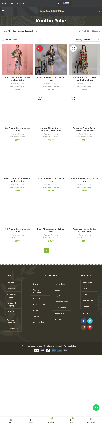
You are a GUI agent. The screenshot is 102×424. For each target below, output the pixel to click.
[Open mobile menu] (3, 11)
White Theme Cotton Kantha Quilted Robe (17, 180)
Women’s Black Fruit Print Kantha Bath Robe (84, 79)
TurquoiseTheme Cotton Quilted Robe (84, 230)
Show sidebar (11, 40)
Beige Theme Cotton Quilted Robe (51, 230)
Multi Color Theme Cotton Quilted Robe (17, 79)
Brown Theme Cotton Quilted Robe (85, 180)
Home (4, 31)
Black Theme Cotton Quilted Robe (51, 79)
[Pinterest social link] (90, 327)
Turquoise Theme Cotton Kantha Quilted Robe (85, 129)
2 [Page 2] (51, 250)
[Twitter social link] (90, 321)
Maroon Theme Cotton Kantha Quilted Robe (51, 129)
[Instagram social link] (83, 327)
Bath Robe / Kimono (17, 86)
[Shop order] (87, 40)
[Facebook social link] (83, 321)
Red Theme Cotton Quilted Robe (17, 129)
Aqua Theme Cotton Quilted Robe (51, 180)
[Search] (98, 11)
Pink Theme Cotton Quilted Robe (17, 230)
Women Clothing (17, 83)
